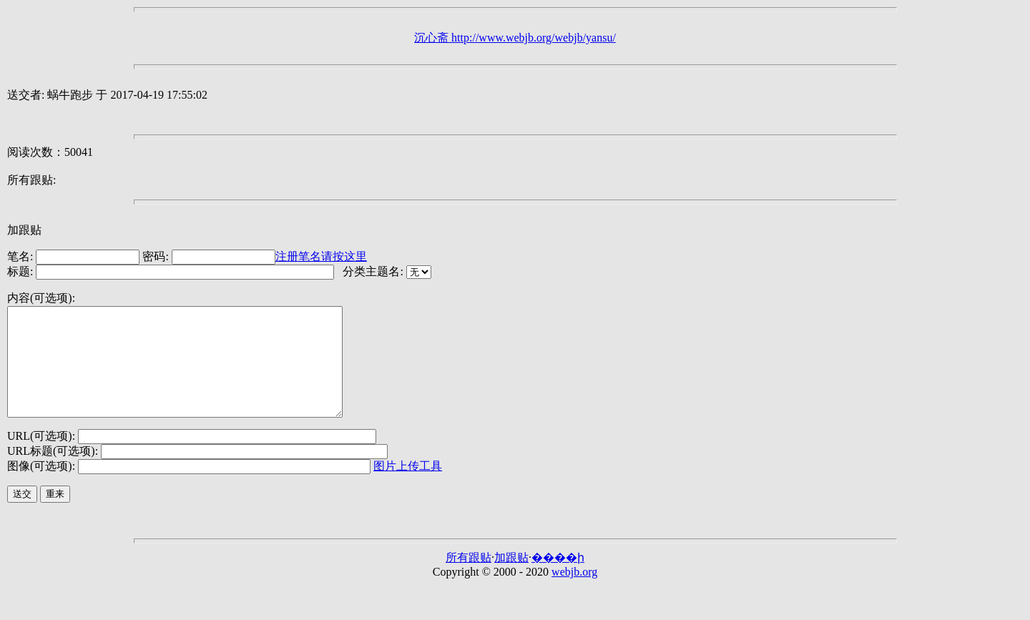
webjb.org (574, 593)
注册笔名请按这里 (321, 256)
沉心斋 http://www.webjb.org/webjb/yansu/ (515, 37)
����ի (557, 579)
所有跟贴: (31, 180)
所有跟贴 (468, 579)
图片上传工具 (407, 487)
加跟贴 (24, 230)
